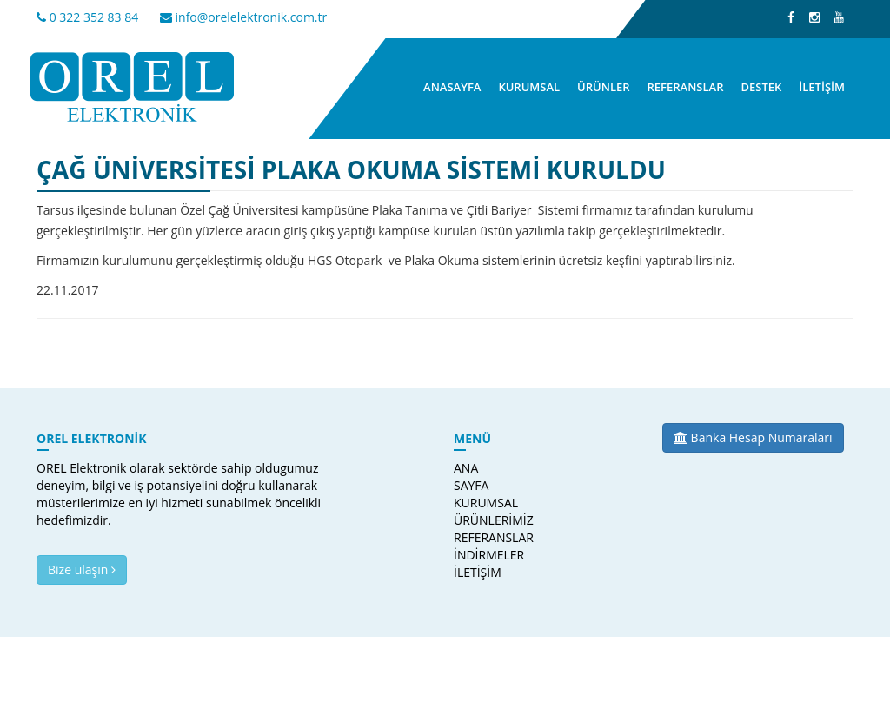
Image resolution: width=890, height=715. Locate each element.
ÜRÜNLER (603, 87)
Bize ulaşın (82, 569)
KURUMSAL (529, 87)
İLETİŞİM (822, 87)
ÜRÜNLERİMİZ (480, 520)
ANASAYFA (452, 87)
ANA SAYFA (471, 476)
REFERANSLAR (686, 87)
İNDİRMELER (480, 554)
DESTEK (761, 87)
